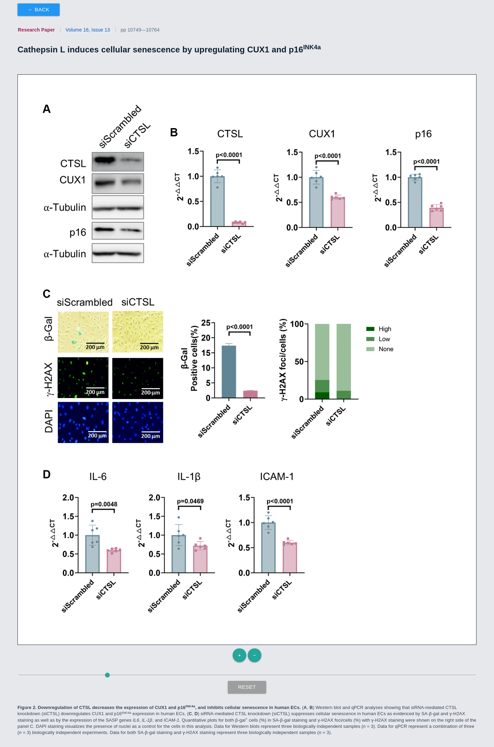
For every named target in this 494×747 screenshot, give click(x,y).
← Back (38, 9)
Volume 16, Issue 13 (88, 30)
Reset (247, 687)
